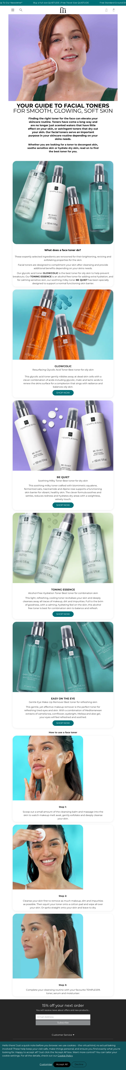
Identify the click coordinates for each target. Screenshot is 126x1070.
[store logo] (63, 10)
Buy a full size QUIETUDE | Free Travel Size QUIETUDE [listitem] (64, 3)
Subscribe (63, 1022)
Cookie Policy (65, 1055)
